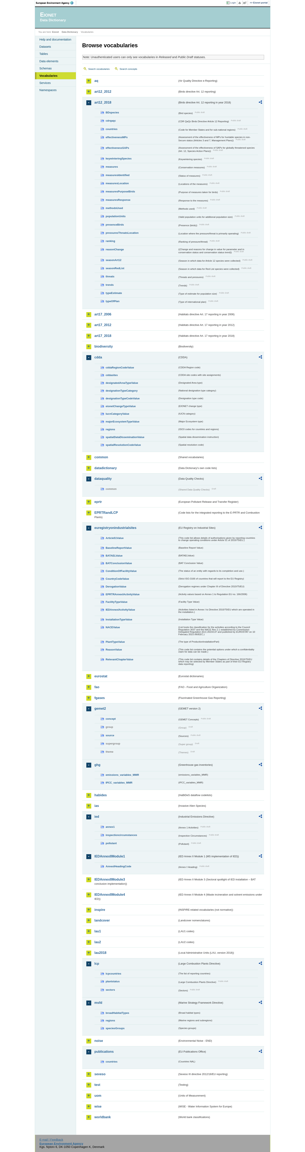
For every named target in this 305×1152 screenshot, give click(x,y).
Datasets (45, 46)
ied (97, 816)
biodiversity (104, 346)
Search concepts (128, 69)
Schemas (45, 68)
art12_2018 (103, 102)
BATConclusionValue (119, 563)
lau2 (98, 942)
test (97, 1084)
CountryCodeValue (117, 578)
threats (110, 276)
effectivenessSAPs (117, 147)
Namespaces (48, 90)
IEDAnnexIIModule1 (110, 856)
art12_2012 (103, 91)
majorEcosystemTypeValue (123, 421)
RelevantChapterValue (119, 659)
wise (98, 1106)
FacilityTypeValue (116, 601)
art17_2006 (103, 314)
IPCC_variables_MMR (119, 782)
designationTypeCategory (122, 390)
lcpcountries (113, 973)
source (110, 735)
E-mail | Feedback (51, 1139)
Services (45, 83)
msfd (98, 1002)
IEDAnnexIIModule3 (110, 879)
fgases (100, 698)
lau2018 (101, 952)
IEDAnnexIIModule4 (110, 894)
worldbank (103, 1117)
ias (97, 806)
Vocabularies (48, 75)
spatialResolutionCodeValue (123, 444)
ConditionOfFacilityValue (121, 571)
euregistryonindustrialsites (115, 528)
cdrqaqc (111, 120)
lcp (97, 963)
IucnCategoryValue (117, 413)
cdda (98, 357)
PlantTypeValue (115, 641)
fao (97, 687)
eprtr (98, 502)
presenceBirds (115, 224)
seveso (100, 1074)
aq (96, 80)
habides (101, 795)
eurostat (101, 676)
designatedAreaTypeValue (122, 382)
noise (99, 1040)
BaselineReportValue (119, 547)
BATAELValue (114, 555)
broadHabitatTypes (117, 1012)
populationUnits (116, 216)
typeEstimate (114, 293)
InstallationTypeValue (119, 619)
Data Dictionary (70, 32)
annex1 (110, 826)
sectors (110, 989)
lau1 (98, 931)
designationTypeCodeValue (123, 398)
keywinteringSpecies (119, 158)
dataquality (103, 478)
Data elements (49, 61)
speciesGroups (115, 1028)
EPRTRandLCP (106, 512)
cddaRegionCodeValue (120, 367)
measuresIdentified (118, 175)
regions (110, 429)
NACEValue (113, 627)
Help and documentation (55, 39)
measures (112, 166)
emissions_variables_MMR (122, 774)
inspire (100, 909)
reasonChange (115, 249)
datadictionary (106, 468)
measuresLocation (117, 183)
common (101, 457)
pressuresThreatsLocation (122, 232)
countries (112, 129)
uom (98, 1095)
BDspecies (112, 112)
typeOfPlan (113, 301)
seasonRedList (115, 268)
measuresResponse (118, 199)
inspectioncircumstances (121, 835)
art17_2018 (103, 336)
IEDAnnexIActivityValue (120, 609)
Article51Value (115, 538)
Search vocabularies (99, 69)
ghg (97, 765)
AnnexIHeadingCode (118, 866)
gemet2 (100, 708)
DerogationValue (116, 586)
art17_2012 (103, 325)
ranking (110, 241)
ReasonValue (114, 649)
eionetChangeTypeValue (121, 406)
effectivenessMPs (117, 137)
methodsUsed (114, 208)
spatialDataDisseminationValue (125, 437)
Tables (43, 53)
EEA (56, 3)
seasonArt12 (114, 260)
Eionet (55, 32)
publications (104, 1051)
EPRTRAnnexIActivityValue (123, 594)
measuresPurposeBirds (120, 191)
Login (233, 2)
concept (111, 718)
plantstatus (113, 981)
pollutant (111, 843)
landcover (102, 920)
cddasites (112, 375)
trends (110, 284)
